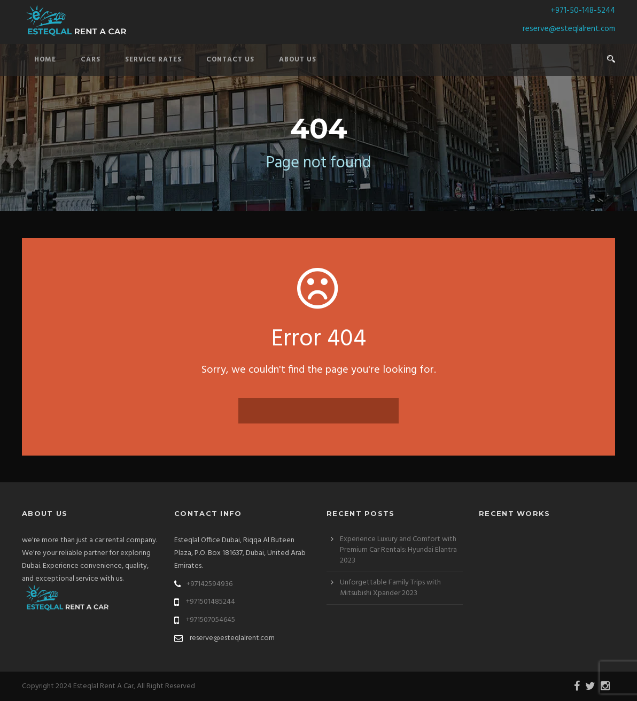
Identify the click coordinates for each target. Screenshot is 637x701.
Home (45, 59)
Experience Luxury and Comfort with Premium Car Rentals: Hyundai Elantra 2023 (398, 550)
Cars (90, 59)
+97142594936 (209, 584)
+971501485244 (210, 602)
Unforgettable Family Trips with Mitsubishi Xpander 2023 (390, 587)
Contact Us (230, 59)
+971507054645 (210, 620)
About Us (297, 59)
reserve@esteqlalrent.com (569, 28)
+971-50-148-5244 (582, 10)
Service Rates (153, 59)
